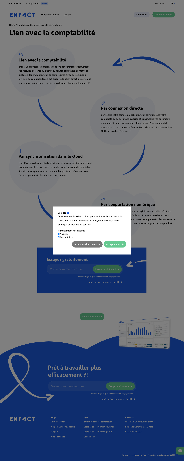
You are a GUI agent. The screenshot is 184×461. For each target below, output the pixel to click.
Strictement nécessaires (72, 230)
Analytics (64, 233)
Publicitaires (66, 237)
